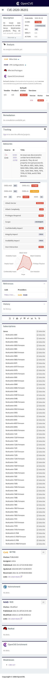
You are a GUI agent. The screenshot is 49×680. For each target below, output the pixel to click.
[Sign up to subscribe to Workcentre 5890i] (41, 384)
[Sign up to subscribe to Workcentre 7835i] (41, 483)
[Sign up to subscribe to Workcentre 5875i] (41, 370)
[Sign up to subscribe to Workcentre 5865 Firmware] (41, 352)
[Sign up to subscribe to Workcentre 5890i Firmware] (41, 388)
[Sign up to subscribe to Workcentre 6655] (41, 419)
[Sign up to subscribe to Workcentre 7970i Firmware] (41, 529)
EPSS (23, 197)
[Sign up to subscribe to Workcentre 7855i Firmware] (41, 515)
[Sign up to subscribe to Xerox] (41, 331)
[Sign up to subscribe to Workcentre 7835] (41, 476)
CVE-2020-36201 (17, 10)
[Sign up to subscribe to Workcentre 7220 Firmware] (41, 437)
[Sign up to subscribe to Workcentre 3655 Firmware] (41, 338)
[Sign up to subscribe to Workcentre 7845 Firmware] (41, 494)
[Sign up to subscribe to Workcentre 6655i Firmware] (41, 430)
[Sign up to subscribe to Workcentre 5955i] (41, 412)
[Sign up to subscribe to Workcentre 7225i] (41, 455)
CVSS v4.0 (10, 185)
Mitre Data (11, 59)
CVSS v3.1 (30, 185)
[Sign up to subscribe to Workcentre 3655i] (41, 342)
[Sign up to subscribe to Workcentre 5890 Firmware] (41, 380)
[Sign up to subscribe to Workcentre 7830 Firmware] (41, 465)
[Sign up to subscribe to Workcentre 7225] (41, 448)
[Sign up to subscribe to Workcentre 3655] (41, 334)
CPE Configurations (15, 65)
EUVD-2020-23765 (15, 157)
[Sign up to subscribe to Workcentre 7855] (41, 504)
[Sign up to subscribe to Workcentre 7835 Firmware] (41, 480)
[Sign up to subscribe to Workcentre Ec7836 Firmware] (41, 536)
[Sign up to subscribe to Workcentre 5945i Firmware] (41, 402)
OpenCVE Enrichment (14, 76)
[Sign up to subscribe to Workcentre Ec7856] (41, 540)
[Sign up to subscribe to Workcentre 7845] (41, 490)
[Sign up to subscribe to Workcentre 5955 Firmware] (41, 409)
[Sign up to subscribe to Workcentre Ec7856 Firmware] (41, 543)
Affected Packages (13, 70)
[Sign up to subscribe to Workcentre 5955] (41, 405)
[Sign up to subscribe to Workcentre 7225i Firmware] (41, 458)
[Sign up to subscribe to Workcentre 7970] (41, 519)
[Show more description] (12, 37)
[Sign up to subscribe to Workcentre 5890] (41, 377)
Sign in (5, 134)
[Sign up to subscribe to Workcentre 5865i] (41, 356)
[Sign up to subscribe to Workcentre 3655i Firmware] (41, 345)
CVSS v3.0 (10, 191)
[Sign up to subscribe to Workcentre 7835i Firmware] (41, 487)
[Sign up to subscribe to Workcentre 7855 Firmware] (41, 508)
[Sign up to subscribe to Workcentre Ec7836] (41, 533)
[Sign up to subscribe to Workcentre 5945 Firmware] (41, 395)
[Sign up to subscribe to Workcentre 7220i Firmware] (41, 444)
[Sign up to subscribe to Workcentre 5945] (41, 391)
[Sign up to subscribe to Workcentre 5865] (41, 349)
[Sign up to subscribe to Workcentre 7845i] (41, 497)
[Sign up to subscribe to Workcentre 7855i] (41, 512)
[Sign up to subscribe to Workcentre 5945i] (41, 398)
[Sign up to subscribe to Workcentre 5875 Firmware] (41, 366)
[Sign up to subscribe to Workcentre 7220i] (41, 441)
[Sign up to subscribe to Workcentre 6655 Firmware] (41, 423)
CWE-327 (11, 665)
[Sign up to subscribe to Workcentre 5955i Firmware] (41, 416)
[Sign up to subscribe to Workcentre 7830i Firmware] (41, 473)
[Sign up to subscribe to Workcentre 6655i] (41, 427)
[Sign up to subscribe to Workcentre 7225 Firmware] (41, 451)
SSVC (38, 197)
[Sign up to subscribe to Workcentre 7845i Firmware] (41, 501)
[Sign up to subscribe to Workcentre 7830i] (41, 469)
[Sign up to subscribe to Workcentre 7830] (41, 462)
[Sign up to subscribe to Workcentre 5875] (41, 363)
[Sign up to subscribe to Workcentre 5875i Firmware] (41, 373)
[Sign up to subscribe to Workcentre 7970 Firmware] (41, 522)
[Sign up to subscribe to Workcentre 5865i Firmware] (41, 359)
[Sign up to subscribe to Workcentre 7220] (41, 434)
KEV (8, 197)
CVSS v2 (30, 191)
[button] (2, 10)
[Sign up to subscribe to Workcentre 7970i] (41, 526)
